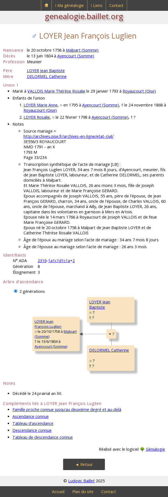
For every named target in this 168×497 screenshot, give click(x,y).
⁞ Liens (96, 5)
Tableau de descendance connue (42, 437)
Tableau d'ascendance (32, 423)
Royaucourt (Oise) (139, 91)
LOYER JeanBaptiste (99, 304)
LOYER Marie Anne (41, 105)
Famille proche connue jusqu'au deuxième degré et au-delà (66, 409)
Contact (116, 5)
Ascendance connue (30, 416)
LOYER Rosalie (37, 117)
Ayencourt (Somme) (75, 56)
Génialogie (155, 449)
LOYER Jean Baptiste (46, 70)
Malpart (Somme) (82, 50)
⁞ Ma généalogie (69, 5)
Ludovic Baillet (81, 480)
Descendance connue (31, 430)
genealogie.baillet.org (84, 16)
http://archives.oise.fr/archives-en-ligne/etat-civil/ (68, 136)
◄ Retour (84, 464)
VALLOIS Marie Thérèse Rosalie (56, 91)
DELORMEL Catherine (47, 76)
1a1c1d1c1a (59, 260)
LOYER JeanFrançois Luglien (48, 324)
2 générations (32, 291)
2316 (42, 260)
